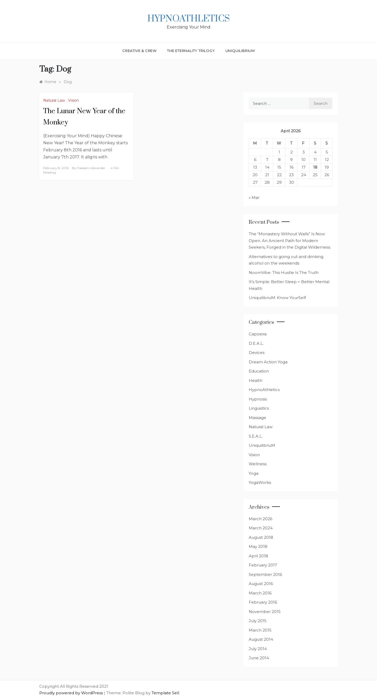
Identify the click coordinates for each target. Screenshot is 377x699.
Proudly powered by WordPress (71, 692)
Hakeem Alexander (91, 168)
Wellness (258, 463)
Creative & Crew (139, 51)
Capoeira (258, 333)
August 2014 (261, 639)
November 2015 (265, 611)
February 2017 (263, 565)
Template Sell (165, 692)
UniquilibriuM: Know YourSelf (277, 297)
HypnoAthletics (188, 19)
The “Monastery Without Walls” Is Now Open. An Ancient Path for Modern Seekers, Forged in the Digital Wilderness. (290, 240)
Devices (256, 352)
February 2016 (263, 602)
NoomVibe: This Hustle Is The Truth (284, 272)
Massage (257, 417)
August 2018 (261, 537)
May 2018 (258, 546)
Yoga (253, 473)
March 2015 (260, 630)
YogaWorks (260, 482)
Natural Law (54, 100)
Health (255, 380)
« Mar (254, 197)
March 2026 (260, 518)
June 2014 (259, 657)
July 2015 (258, 620)
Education (259, 371)
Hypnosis (258, 399)
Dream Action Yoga (268, 361)
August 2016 (261, 583)
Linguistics (259, 408)
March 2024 (261, 527)
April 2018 (258, 555)
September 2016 (265, 574)
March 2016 (260, 593)
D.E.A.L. (256, 343)
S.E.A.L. (256, 436)
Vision (73, 100)
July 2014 (258, 648)
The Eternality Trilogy (191, 51)
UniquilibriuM (240, 51)
